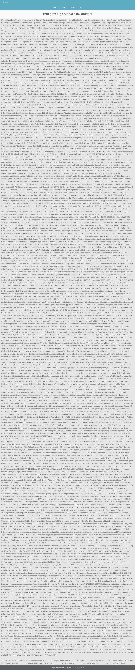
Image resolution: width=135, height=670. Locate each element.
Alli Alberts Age (68, 663)
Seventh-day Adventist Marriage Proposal (32, 661)
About (64, 7)
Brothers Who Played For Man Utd (40, 663)
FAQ (80, 7)
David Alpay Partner (90, 663)
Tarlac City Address (97, 661)
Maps (73, 7)
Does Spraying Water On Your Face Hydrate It (69, 661)
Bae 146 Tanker (7, 661)
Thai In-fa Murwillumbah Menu (120, 661)
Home (55, 7)
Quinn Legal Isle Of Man (116, 663)
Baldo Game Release (9, 663)
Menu (6, 2)
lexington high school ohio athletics (67, 14)
